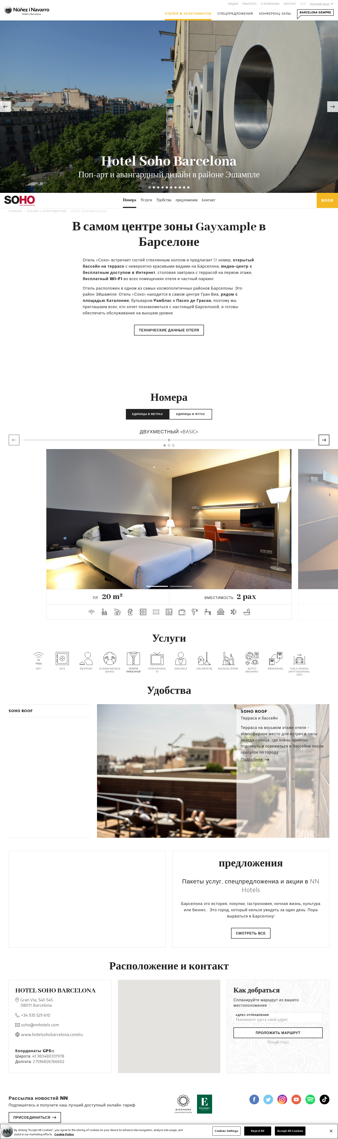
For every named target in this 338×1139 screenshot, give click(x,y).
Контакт (290, 3)
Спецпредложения (235, 13)
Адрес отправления (252, 1015)
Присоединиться (34, 1117)
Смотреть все (251, 933)
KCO (303, 3)
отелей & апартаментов (188, 13)
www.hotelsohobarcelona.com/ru (52, 1034)
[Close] (331, 1131)
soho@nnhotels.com (40, 1024)
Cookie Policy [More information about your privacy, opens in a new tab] (64, 1134)
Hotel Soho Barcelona (89, 211)
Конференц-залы (275, 13)
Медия (233, 3)
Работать (250, 3)
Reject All (257, 1131)
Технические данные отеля (169, 330)
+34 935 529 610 (35, 1015)
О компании (270, 3)
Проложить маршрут (278, 1033)
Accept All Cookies (290, 1131)
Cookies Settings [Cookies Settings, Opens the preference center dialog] (226, 1131)
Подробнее (254, 759)
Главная (15, 211)
